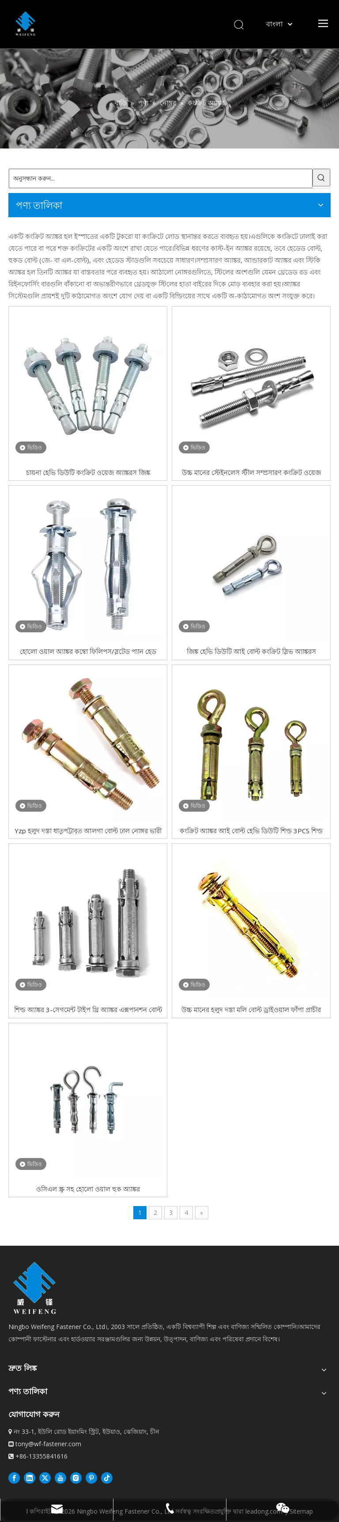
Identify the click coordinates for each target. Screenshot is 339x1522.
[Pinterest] (91, 1477)
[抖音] (107, 1477)
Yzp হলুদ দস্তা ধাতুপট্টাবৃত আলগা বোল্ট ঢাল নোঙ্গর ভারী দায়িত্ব (88, 830)
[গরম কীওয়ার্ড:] (321, 177)
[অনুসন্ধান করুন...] (161, 178)
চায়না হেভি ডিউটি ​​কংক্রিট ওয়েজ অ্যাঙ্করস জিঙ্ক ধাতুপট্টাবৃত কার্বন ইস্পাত (88, 472)
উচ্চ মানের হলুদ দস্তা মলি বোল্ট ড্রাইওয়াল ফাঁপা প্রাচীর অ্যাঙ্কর (251, 1009)
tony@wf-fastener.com (48, 1444)
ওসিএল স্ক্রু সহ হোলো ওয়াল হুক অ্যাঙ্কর (88, 1188)
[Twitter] (45, 1477)
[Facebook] (14, 1477)
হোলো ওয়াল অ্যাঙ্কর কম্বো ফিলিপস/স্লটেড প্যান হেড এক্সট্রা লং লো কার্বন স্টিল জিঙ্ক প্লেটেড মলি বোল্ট (88, 651)
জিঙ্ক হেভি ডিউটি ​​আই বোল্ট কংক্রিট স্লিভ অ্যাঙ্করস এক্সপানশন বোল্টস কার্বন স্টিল (251, 651)
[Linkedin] (29, 1477)
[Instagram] (76, 1477)
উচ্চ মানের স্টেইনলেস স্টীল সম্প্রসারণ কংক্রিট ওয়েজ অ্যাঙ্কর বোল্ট (251, 472)
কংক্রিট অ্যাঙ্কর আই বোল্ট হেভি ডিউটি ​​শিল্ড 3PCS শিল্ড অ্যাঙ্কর (251, 830)
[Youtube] (60, 1477)
